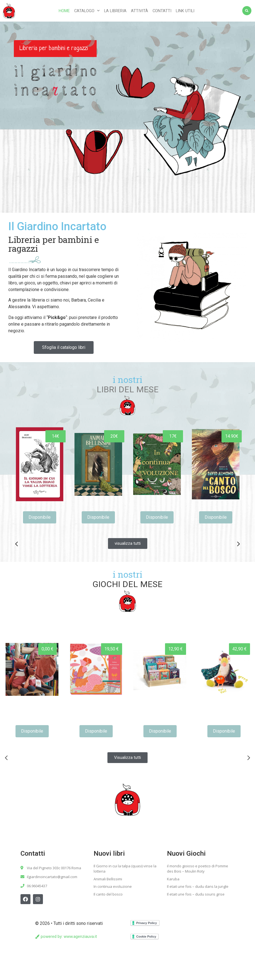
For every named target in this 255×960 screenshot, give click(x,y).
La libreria (115, 10)
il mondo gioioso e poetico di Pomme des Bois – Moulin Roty (197, 868)
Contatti (162, 10)
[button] (64, 347)
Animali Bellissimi (108, 878)
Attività (139, 10)
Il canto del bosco (108, 894)
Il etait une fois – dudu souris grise (196, 894)
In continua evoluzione (113, 886)
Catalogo (87, 10)
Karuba (173, 878)
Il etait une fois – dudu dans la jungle (197, 886)
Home (64, 10)
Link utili (185, 10)
